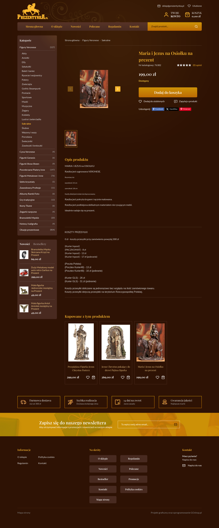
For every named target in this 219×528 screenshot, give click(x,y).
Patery (25, 80)
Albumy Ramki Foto (37, 194)
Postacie (26, 93)
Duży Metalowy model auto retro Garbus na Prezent (42, 270)
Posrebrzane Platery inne (37, 170)
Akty (24, 53)
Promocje (134, 479)
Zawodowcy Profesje (37, 188)
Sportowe (27, 97)
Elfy (24, 62)
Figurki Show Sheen (37, 164)
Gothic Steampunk (31, 89)
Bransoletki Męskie (37, 218)
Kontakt (134, 26)
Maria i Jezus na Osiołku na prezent (150, 368)
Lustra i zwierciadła (31, 119)
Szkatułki (26, 67)
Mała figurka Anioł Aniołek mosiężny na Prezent (41, 306)
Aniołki (25, 58)
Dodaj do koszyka (168, 92)
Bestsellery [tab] (39, 244)
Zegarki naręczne (37, 212)
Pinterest (186, 109)
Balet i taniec (28, 71)
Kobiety (26, 115)
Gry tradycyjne (37, 200)
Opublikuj (173, 109)
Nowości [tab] (25, 244)
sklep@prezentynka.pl (173, 6)
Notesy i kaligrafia (37, 224)
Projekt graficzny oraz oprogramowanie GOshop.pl (176, 513)
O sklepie (56, 26)
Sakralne (26, 124)
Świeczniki (27, 141)
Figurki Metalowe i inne (37, 176)
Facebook (159, 109)
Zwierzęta (27, 84)
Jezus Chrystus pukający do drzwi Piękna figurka (116, 368)
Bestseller (103, 479)
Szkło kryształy (37, 182)
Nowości (76, 26)
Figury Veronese (37, 47)
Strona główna (72, 40)
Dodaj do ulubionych (154, 101)
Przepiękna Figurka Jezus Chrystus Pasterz (81, 368)
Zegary (25, 110)
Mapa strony (103, 499)
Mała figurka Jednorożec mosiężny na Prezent (42, 288)
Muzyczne (27, 106)
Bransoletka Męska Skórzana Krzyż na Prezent (40, 252)
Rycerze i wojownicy (32, 75)
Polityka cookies (46, 457)
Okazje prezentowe (37, 230)
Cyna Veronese (37, 152)
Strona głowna (34, 26)
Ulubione (197, 6)
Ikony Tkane (37, 206)
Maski (25, 102)
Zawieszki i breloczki (32, 146)
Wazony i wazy (29, 132)
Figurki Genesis (37, 158)
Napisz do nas (195, 465)
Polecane (94, 26)
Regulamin (114, 26)
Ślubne (25, 128)
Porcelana (27, 137)
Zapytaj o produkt (188, 101)
